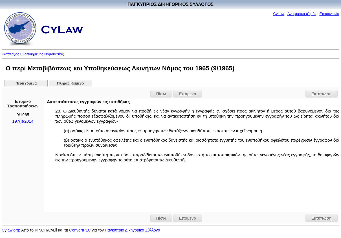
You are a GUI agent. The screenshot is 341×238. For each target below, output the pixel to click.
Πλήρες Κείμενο (70, 83)
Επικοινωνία (329, 14)
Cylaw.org (10, 230)
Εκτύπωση (321, 94)
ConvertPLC (80, 230)
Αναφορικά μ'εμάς (301, 14)
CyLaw (279, 14)
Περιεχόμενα (26, 83)
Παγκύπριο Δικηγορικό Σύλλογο (132, 230)
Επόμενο (187, 94)
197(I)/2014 (22, 121)
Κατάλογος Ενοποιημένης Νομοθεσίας (33, 54)
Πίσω (161, 94)
